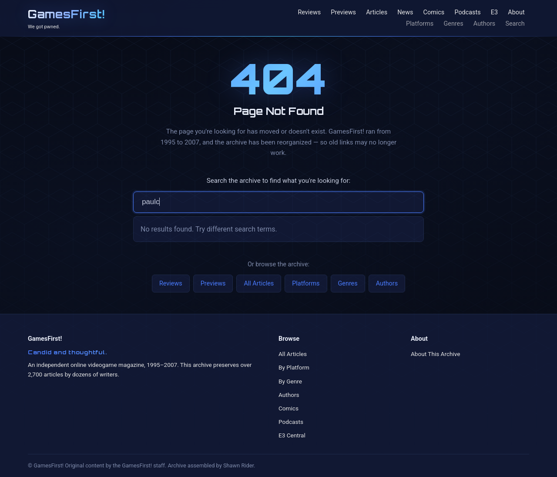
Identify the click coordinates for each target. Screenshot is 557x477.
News (405, 13)
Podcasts (467, 13)
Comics (434, 13)
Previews (343, 13)
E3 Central (291, 435)
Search (514, 23)
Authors (484, 23)
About (516, 13)
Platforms (419, 23)
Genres (453, 23)
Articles (376, 13)
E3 (494, 13)
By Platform (293, 367)
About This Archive (435, 353)
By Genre (290, 381)
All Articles (259, 283)
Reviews (309, 13)
